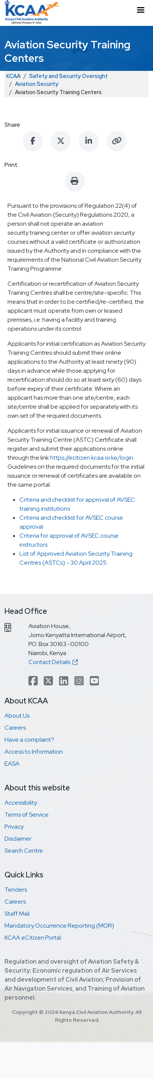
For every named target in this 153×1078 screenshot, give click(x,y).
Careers (15, 728)
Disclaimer (17, 839)
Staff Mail (17, 914)
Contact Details (53, 662)
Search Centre (23, 851)
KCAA (13, 75)
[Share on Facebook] (32, 140)
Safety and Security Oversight (68, 75)
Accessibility (20, 803)
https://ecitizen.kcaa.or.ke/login (91, 458)
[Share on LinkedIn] (88, 140)
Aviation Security (36, 83)
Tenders (15, 890)
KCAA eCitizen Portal (32, 938)
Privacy (14, 827)
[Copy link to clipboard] (116, 140)
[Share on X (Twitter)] (60, 140)
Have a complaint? (29, 740)
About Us (17, 716)
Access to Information (33, 752)
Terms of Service (26, 815)
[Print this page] (74, 180)
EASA (11, 764)
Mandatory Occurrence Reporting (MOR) (59, 926)
